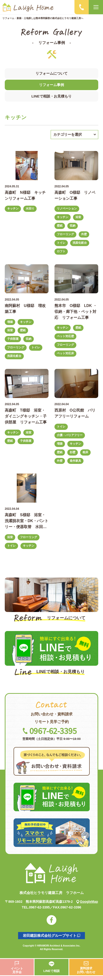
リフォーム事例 (51, 85)
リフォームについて (51, 73)
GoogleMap (87, 902)
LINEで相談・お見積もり (51, 96)
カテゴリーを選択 (67, 134)
